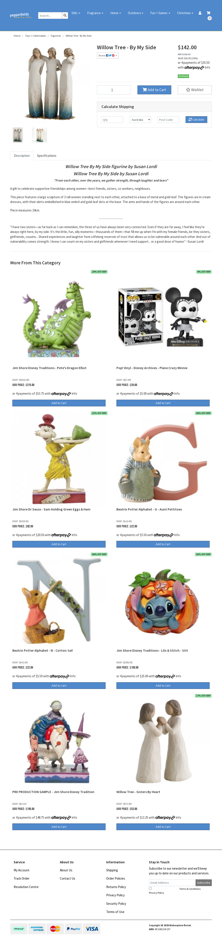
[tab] (21, 155)
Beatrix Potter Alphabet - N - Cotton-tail (42, 650)
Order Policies (115, 878)
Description (22, 156)
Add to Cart (154, 89)
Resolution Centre (26, 887)
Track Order (21, 878)
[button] (195, 89)
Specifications (46, 156)
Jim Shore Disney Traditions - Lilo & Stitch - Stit (152, 650)
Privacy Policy (115, 895)
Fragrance (94, 13)
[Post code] (168, 119)
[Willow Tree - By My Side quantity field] (114, 89)
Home (114, 13)
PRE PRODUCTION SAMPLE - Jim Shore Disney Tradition (53, 792)
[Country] (140, 119)
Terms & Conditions (190, 888)
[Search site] (65, 15)
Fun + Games (159, 13)
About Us (66, 870)
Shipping (112, 870)
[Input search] (50, 15)
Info (207, 67)
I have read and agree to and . (177, 890)
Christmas (184, 13)
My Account (21, 870)
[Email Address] (172, 882)
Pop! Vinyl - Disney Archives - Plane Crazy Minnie (151, 368)
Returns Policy (116, 887)
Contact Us (67, 878)
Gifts (75, 13)
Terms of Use (115, 912)
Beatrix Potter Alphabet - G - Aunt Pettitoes (149, 509)
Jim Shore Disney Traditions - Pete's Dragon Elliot (49, 368)
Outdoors (134, 13)
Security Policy (116, 903)
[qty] (112, 119)
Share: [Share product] (106, 55)
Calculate (196, 119)
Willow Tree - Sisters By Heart (138, 792)
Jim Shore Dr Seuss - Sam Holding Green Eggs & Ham (51, 509)
